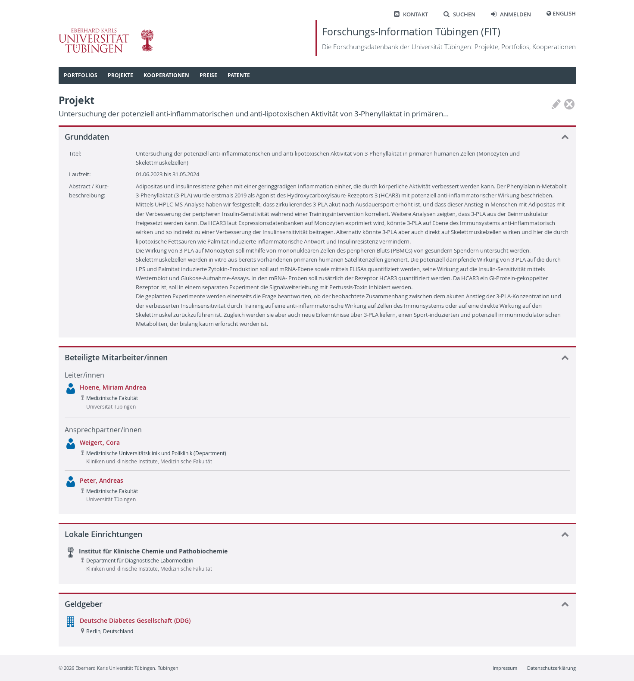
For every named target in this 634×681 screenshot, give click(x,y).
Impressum (505, 668)
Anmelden (511, 14)
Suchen (459, 14)
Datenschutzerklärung (551, 668)
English (564, 13)
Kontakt (411, 14)
